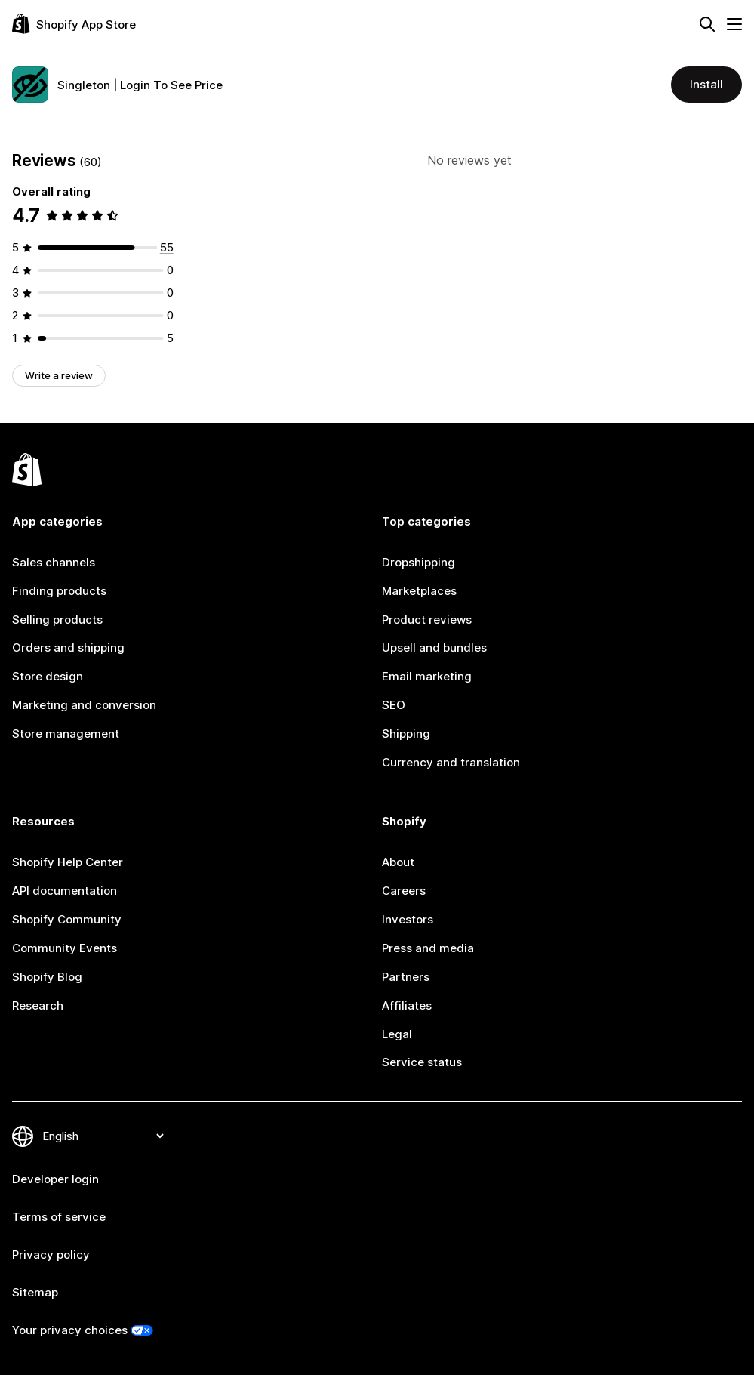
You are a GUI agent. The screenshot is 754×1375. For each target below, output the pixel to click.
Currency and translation (451, 762)
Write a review (59, 375)
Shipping (406, 733)
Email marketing (427, 676)
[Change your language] (102, 1136)
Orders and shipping (68, 647)
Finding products (59, 591)
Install (706, 84)
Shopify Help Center (67, 862)
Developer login (55, 1179)
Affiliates (407, 1005)
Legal (397, 1034)
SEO (393, 705)
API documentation (64, 890)
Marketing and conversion (84, 705)
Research (37, 1005)
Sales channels (53, 562)
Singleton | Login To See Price (140, 85)
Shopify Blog (47, 977)
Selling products (57, 619)
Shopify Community (67, 919)
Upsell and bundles (434, 647)
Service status (422, 1062)
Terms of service (59, 1217)
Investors (407, 919)
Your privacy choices (70, 1330)
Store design (47, 676)
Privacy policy (51, 1254)
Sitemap (35, 1292)
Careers (404, 890)
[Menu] (734, 24)
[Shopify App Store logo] (74, 24)
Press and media (428, 948)
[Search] (707, 24)
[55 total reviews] (167, 247)
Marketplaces (419, 591)
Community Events (64, 948)
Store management (65, 733)
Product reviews (427, 619)
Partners (405, 977)
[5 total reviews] (170, 338)
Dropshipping (418, 562)
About (398, 862)
